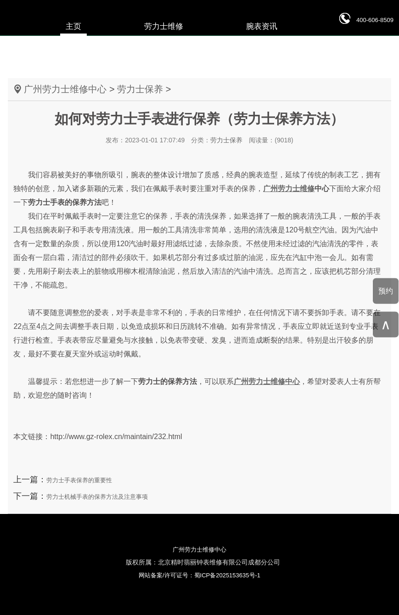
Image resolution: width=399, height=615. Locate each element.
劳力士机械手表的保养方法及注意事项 (97, 496)
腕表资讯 (261, 26)
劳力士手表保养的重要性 (79, 480)
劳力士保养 (140, 89)
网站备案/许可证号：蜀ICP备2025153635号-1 (199, 575)
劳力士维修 (163, 26)
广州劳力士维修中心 (65, 89)
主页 (73, 26)
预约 (385, 290)
